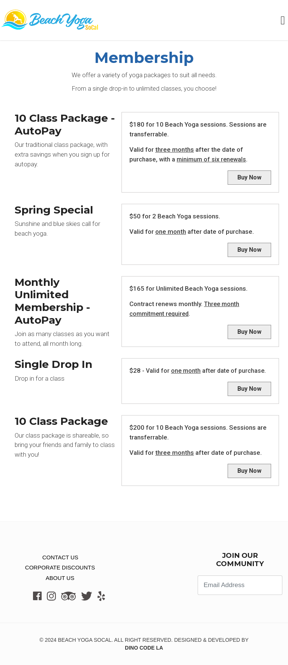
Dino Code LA (144, 648)
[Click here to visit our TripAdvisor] (68, 596)
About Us (60, 578)
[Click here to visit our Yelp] (101, 596)
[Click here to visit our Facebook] (37, 595)
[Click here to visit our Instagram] (51, 596)
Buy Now (249, 177)
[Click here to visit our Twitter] (86, 596)
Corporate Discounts (60, 567)
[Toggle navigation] (284, 20)
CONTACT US (57, 557)
